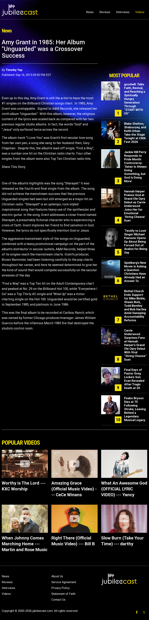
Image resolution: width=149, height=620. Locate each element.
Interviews (123, 12)
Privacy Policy (60, 588)
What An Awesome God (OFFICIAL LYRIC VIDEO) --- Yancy (124, 488)
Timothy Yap (14, 70)
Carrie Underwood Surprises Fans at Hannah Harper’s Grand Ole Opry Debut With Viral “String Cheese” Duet (135, 345)
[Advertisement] (124, 55)
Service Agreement (63, 582)
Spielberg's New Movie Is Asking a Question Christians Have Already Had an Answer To (135, 272)
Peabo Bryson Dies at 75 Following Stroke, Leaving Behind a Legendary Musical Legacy (135, 409)
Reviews (104, 12)
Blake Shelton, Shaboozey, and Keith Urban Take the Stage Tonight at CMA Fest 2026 (135, 133)
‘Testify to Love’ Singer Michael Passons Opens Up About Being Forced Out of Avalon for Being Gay (135, 241)
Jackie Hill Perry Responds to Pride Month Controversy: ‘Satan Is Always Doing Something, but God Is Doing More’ (135, 166)
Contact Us (58, 599)
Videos (139, 12)
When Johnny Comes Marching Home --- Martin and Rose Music (24, 543)
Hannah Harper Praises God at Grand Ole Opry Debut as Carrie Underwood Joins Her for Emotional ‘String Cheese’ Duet (135, 206)
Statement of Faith (63, 594)
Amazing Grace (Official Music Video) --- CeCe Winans (74, 488)
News (90, 12)
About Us (57, 576)
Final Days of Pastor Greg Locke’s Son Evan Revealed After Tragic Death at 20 (134, 379)
